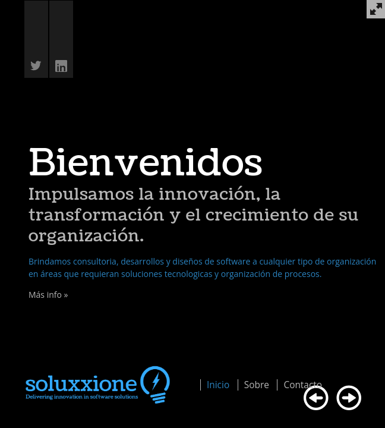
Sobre (256, 385)
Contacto (302, 385)
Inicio (218, 385)
